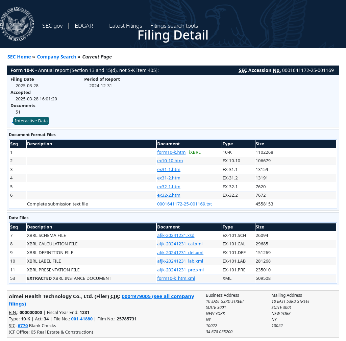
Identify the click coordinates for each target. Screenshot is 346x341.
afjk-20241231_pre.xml (180, 270)
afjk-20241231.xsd (175, 235)
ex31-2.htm (168, 178)
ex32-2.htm (168, 195)
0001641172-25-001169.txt (184, 204)
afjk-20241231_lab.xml (180, 261)
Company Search (56, 56)
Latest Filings (125, 26)
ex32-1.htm (168, 187)
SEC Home (19, 56)
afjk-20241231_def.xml (180, 252)
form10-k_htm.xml (176, 278)
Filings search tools (174, 26)
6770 (23, 325)
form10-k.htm (171, 152)
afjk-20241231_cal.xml (179, 244)
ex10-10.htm (170, 160)
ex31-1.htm (168, 169)
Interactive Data (31, 121)
